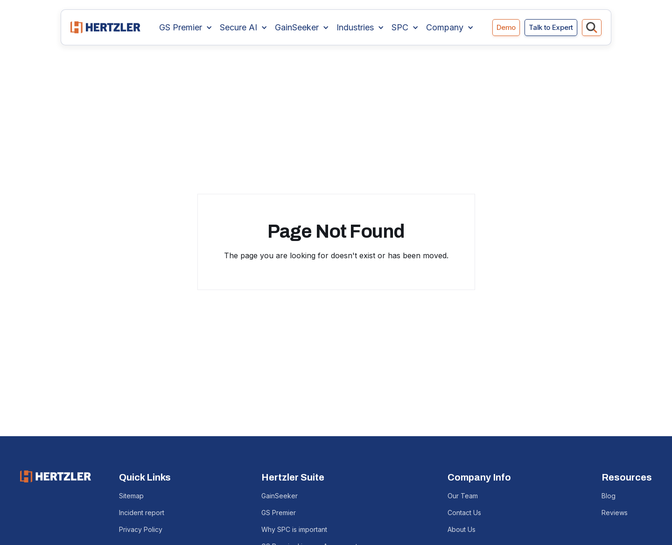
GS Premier (278, 513)
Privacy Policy (140, 529)
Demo (506, 27)
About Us (462, 529)
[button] (185, 27)
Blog (609, 496)
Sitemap (131, 496)
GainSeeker (279, 496)
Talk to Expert (551, 27)
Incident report (141, 513)
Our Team (463, 496)
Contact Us (464, 513)
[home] (105, 27)
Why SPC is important (294, 529)
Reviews (615, 513)
